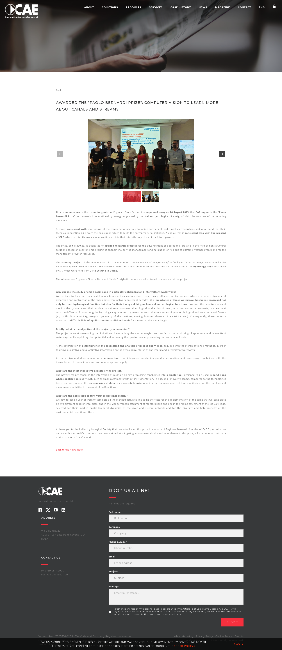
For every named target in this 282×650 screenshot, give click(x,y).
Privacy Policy (204, 636)
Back (59, 90)
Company (114, 527)
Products (133, 7)
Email (112, 556)
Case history (180, 7)
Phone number (118, 542)
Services (156, 7)
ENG (262, 7)
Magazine (222, 7)
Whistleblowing (183, 636)
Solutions (110, 7)
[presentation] (136, 625)
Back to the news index (69, 449)
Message (114, 586)
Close (239, 644)
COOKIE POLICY (184, 646)
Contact (244, 7)
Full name (115, 512)
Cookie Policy (223, 636)
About (89, 7)
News (203, 7)
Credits (239, 636)
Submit (232, 622)
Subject (113, 571)
